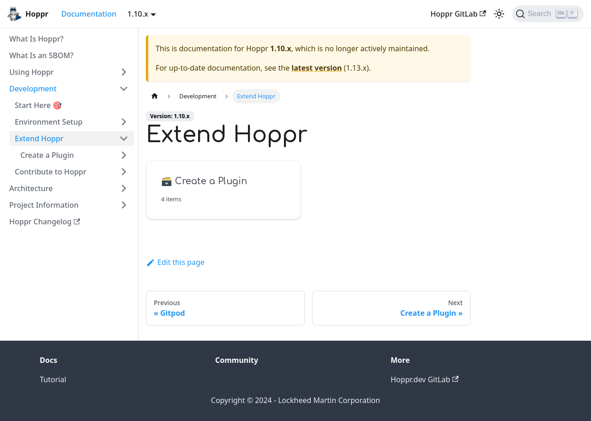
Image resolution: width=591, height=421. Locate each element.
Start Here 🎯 (38, 105)
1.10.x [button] (137, 14)
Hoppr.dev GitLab (424, 379)
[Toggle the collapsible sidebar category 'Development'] (124, 88)
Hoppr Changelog (44, 222)
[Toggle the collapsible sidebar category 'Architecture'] (124, 188)
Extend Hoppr (39, 138)
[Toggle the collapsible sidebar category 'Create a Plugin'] (124, 155)
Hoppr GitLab (458, 14)
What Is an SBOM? (41, 55)
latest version (316, 68)
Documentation (88, 14)
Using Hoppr (31, 72)
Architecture (31, 188)
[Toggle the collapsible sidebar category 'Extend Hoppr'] (124, 138)
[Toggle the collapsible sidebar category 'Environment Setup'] (124, 121)
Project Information (43, 205)
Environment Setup (49, 122)
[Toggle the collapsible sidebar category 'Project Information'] (124, 205)
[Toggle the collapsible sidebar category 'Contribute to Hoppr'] (124, 171)
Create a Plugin (47, 155)
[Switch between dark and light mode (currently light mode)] (499, 13)
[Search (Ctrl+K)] (548, 14)
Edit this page (175, 262)
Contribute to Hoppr (50, 172)
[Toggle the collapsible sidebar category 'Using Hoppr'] (124, 72)
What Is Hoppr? (36, 39)
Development (33, 89)
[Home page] (154, 96)
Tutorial (53, 379)
